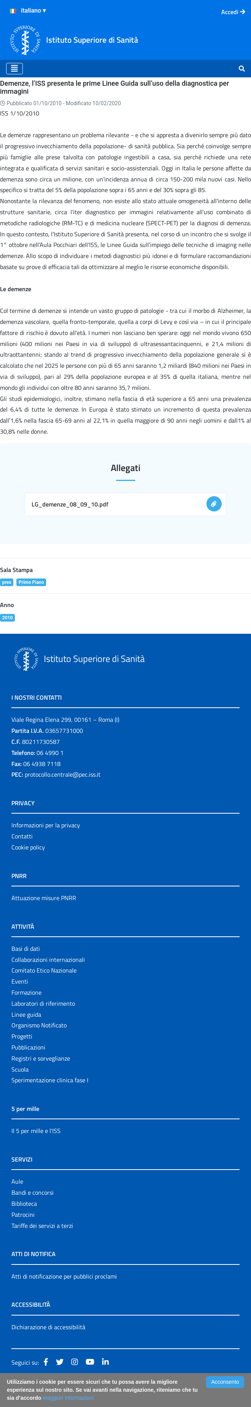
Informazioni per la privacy (45, 825)
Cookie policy (28, 847)
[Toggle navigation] (14, 68)
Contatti (22, 836)
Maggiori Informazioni (68, 1398)
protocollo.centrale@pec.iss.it (63, 774)
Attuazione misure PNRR (43, 897)
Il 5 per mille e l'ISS (36, 1130)
